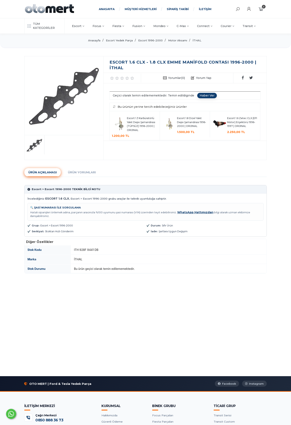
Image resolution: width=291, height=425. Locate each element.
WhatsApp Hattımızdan (195, 212)
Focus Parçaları (162, 415)
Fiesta (118, 26)
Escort (78, 26)
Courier (227, 26)
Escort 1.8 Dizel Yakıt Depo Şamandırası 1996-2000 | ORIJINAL (191, 122)
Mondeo (160, 26)
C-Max (183, 26)
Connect (204, 26)
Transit (249, 26)
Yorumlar (176, 78)
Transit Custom (224, 421)
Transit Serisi (222, 415)
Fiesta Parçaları (162, 421)
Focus (98, 26)
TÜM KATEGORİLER (41, 26)
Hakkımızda (109, 415)
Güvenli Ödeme (112, 421)
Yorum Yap (203, 78)
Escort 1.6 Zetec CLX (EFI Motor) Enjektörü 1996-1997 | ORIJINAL (242, 122)
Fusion (138, 26)
